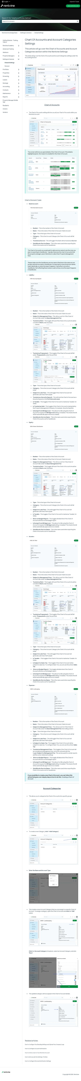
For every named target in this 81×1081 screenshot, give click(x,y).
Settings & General (25, 33)
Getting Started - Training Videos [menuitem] (10, 41)
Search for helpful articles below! (16, 18)
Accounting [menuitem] (6, 86)
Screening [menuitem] (6, 76)
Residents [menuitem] (6, 105)
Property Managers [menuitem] (8, 56)
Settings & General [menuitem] (8, 59)
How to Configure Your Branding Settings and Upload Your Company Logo (44, 1044)
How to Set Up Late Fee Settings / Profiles (36, 1057)
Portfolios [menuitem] (6, 69)
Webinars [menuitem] (5, 52)
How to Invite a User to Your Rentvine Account (37, 1053)
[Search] (77, 21)
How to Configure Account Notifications (36, 1048)
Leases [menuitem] (5, 80)
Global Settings (38, 33)
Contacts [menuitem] (5, 90)
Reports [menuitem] (5, 97)
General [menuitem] (7, 66)
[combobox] (39, 21)
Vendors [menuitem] (5, 112)
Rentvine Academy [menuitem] (8, 45)
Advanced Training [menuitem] (8, 49)
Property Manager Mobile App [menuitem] (10, 101)
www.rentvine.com (73, 6)
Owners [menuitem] (5, 109)
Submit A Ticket (74, 1)
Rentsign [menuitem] (5, 83)
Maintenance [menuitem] (7, 93)
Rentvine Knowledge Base (9, 33)
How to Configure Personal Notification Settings (38, 1061)
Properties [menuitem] (6, 73)
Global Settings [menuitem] (9, 63)
